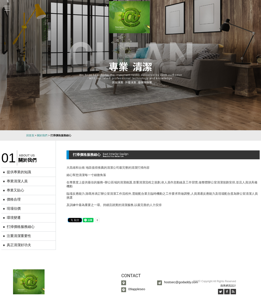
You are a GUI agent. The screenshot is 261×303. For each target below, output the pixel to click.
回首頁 (30, 135)
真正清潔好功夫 (19, 245)
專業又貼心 (15, 190)
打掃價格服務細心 (21, 227)
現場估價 (14, 208)
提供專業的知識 (19, 172)
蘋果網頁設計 (228, 285)
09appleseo (136, 289)
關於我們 (42, 135)
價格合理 (14, 199)
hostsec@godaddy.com (181, 282)
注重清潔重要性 (19, 236)
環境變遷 (14, 217)
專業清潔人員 (17, 181)
